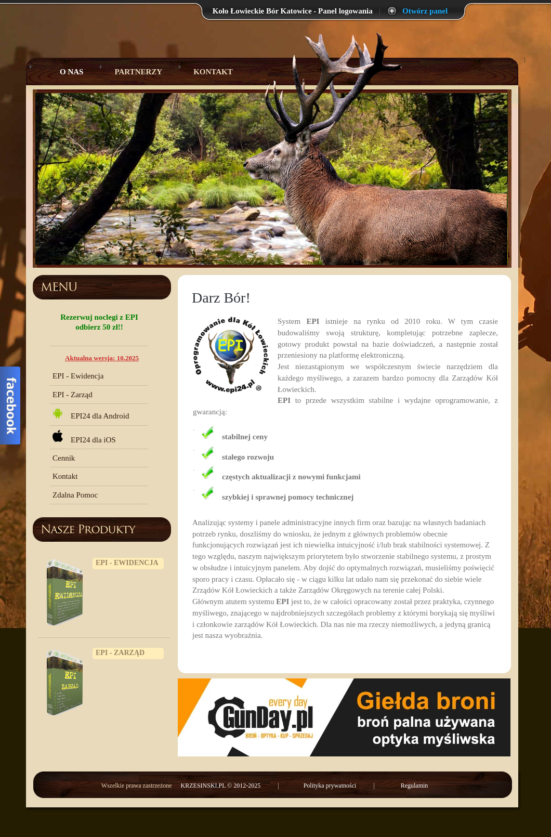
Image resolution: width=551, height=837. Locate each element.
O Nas (63, 72)
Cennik (64, 458)
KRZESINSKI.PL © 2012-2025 (222, 785)
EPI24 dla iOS (84, 437)
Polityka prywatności (330, 785)
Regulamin (414, 785)
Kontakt (213, 72)
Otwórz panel (425, 11)
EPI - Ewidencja (78, 376)
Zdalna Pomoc (75, 495)
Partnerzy (138, 72)
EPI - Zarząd (73, 394)
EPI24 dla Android (91, 414)
